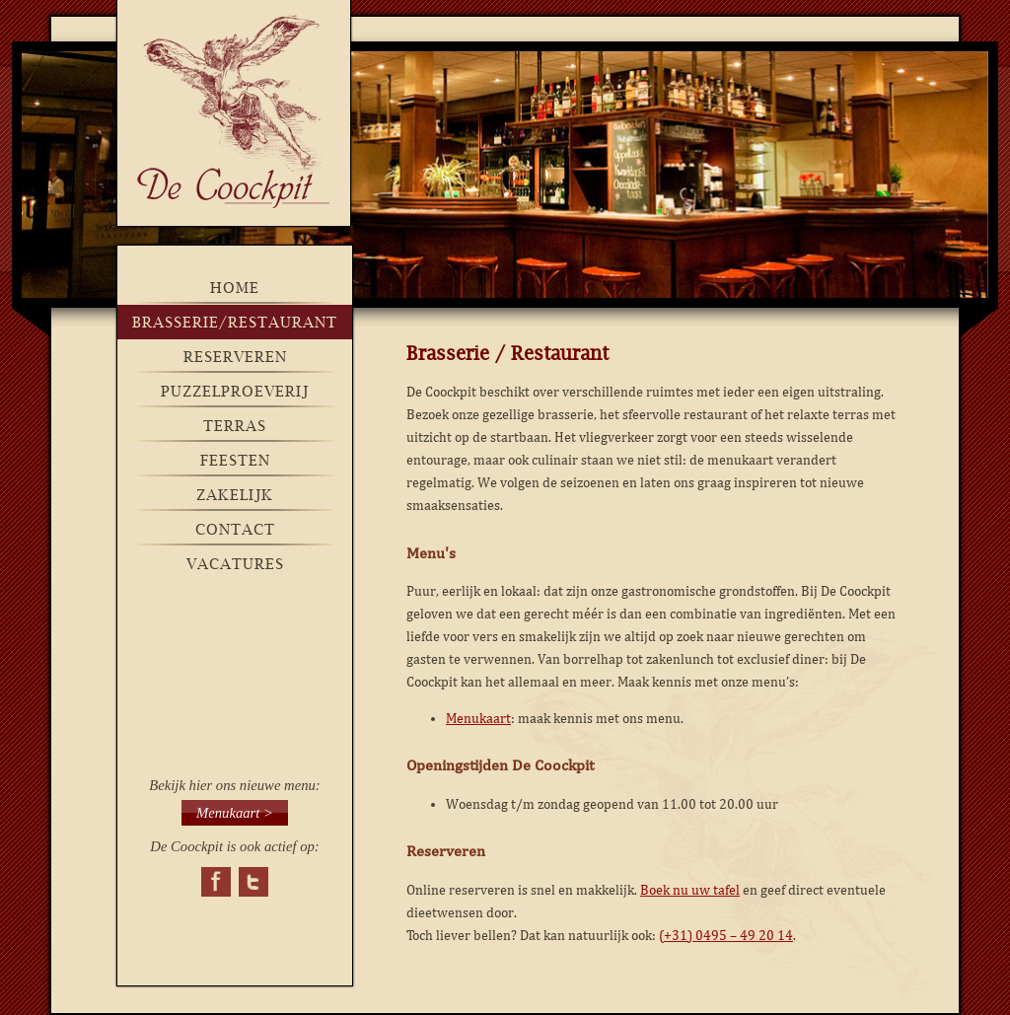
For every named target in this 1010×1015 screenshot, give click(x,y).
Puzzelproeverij (235, 391)
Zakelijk (234, 494)
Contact (235, 529)
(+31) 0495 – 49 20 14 (726, 935)
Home (234, 287)
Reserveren (235, 356)
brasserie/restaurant (234, 322)
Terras (234, 425)
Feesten (235, 460)
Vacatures (235, 563)
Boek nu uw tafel (690, 890)
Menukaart (478, 718)
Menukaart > (234, 813)
